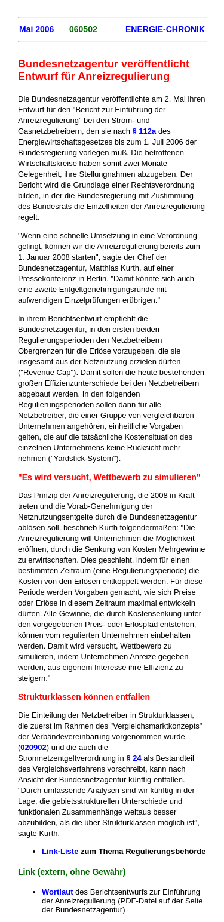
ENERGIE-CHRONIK (165, 29)
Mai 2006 (36, 29)
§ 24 (134, 758)
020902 (33, 747)
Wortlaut (57, 891)
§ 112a (145, 131)
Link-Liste (60, 851)
